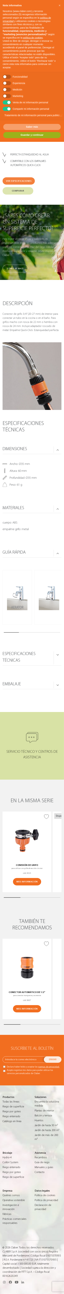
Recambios (41, 1157)
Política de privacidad (46, 1200)
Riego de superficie (13, 1106)
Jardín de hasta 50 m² (46, 1125)
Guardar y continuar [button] (32, 135)
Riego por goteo (12, 1111)
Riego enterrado (11, 1116)
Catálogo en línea (12, 1121)
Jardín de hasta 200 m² (47, 1130)
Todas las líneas (11, 1101)
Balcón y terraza (43, 1115)
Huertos (39, 1120)
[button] (59, 5)
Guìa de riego (42, 1162)
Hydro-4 (7, 1157)
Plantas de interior (44, 1110)
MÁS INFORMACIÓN (27, 881)
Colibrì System (10, 1162)
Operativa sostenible (14, 1200)
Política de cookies (45, 1195)
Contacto (40, 1172)
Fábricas (7, 1214)
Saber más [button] (32, 126)
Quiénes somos (11, 1195)
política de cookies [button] (33, 37)
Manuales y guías (44, 1167)
